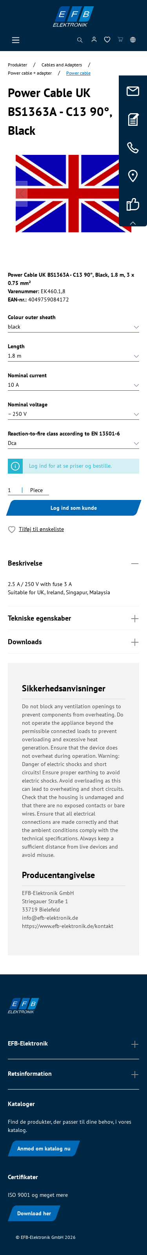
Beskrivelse (73, 563)
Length (16, 346)
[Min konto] (94, 41)
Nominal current (27, 375)
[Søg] (80, 42)
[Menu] (16, 42)
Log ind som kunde (74, 507)
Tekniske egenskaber (73, 618)
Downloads (73, 641)
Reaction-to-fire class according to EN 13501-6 (64, 433)
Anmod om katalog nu (44, 1148)
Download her (34, 1213)
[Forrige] (21, 193)
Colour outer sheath (32, 317)
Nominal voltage (27, 404)
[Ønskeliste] (107, 41)
